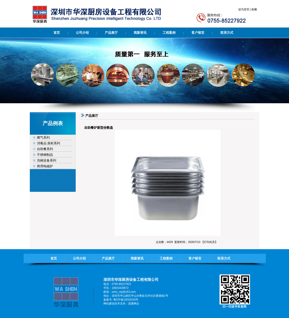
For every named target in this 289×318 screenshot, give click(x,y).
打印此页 (209, 242)
